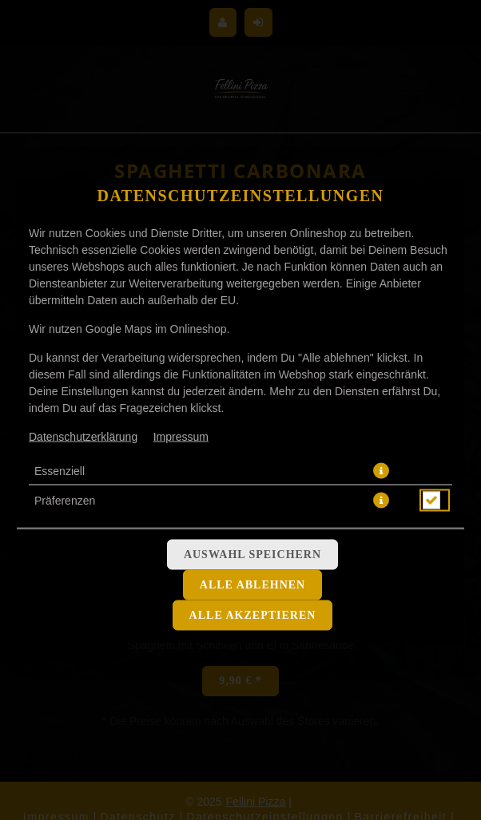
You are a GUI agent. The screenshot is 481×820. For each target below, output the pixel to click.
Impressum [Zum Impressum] (181, 436)
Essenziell (59, 470)
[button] (381, 470)
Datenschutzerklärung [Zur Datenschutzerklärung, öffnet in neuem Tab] (83, 436)
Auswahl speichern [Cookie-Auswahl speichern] (252, 554)
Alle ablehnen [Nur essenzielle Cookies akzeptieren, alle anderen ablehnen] (252, 584)
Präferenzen (64, 499)
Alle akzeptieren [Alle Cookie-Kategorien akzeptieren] (252, 614)
